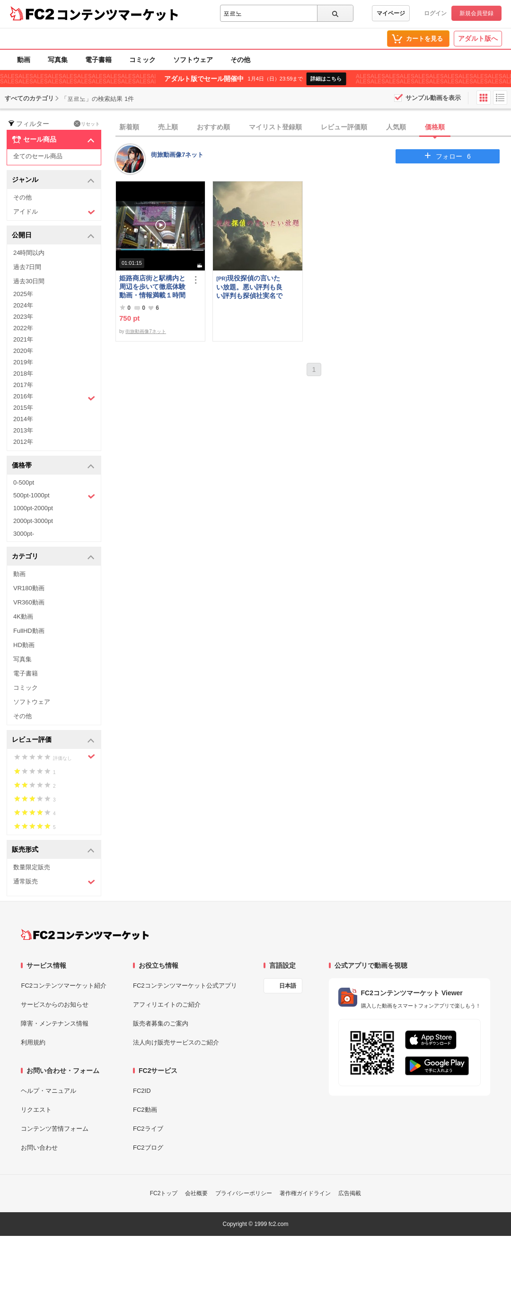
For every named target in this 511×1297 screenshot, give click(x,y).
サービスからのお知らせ (54, 1004)
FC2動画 (145, 1109)
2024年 (23, 305)
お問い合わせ (39, 1147)
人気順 (396, 127)
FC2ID (142, 1090)
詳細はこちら (326, 78)
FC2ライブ (148, 1128)
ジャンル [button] (53, 180)
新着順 (129, 127)
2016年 (54, 397)
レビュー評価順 (344, 127)
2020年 (23, 350)
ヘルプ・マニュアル (48, 1090)
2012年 (23, 441)
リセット (87, 123)
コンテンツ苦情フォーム (54, 1128)
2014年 (23, 419)
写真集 (58, 59)
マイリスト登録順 (275, 127)
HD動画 (24, 644)
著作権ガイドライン (305, 1193)
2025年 (23, 293)
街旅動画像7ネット (177, 154)
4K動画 (23, 616)
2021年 (23, 339)
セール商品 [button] (53, 139)
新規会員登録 (476, 13)
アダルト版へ (478, 38)
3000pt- (23, 533)
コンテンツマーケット (117, 14)
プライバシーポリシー (243, 1193)
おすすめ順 (213, 127)
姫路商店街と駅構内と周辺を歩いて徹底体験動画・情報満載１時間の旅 (152, 286)
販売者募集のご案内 (160, 1023)
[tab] (313, 127)
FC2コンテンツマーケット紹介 (63, 985)
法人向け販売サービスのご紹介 (176, 1042)
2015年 (23, 407)
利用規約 (33, 1042)
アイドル (54, 212)
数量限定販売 (31, 867)
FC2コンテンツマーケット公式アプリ (185, 985)
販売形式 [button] (53, 850)
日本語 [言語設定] (287, 985)
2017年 (23, 384)
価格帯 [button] (53, 465)
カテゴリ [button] (53, 556)
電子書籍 (98, 59)
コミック (142, 59)
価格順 (435, 127)
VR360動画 (28, 602)
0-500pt (23, 482)
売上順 (168, 127)
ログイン (435, 13)
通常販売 (54, 882)
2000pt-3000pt (33, 520)
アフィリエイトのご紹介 (167, 1004)
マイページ (391, 13)
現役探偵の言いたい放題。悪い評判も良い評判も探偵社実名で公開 (249, 286)
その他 (240, 59)
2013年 (23, 430)
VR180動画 (28, 588)
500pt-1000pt (54, 496)
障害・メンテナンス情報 (54, 1023)
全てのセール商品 (37, 156)
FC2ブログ (148, 1147)
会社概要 (196, 1193)
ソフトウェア (193, 59)
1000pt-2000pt (33, 508)
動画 (23, 59)
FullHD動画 (28, 630)
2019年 (23, 362)
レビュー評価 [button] (53, 740)
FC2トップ (164, 1193)
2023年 (23, 316)
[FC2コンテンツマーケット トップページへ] (85, 934)
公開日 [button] (53, 235)
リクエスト (36, 1109)
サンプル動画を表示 (433, 97)
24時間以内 (28, 252)
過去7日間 (27, 266)
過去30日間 (28, 281)
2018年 (23, 373)
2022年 (23, 328)
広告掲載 (349, 1193)
